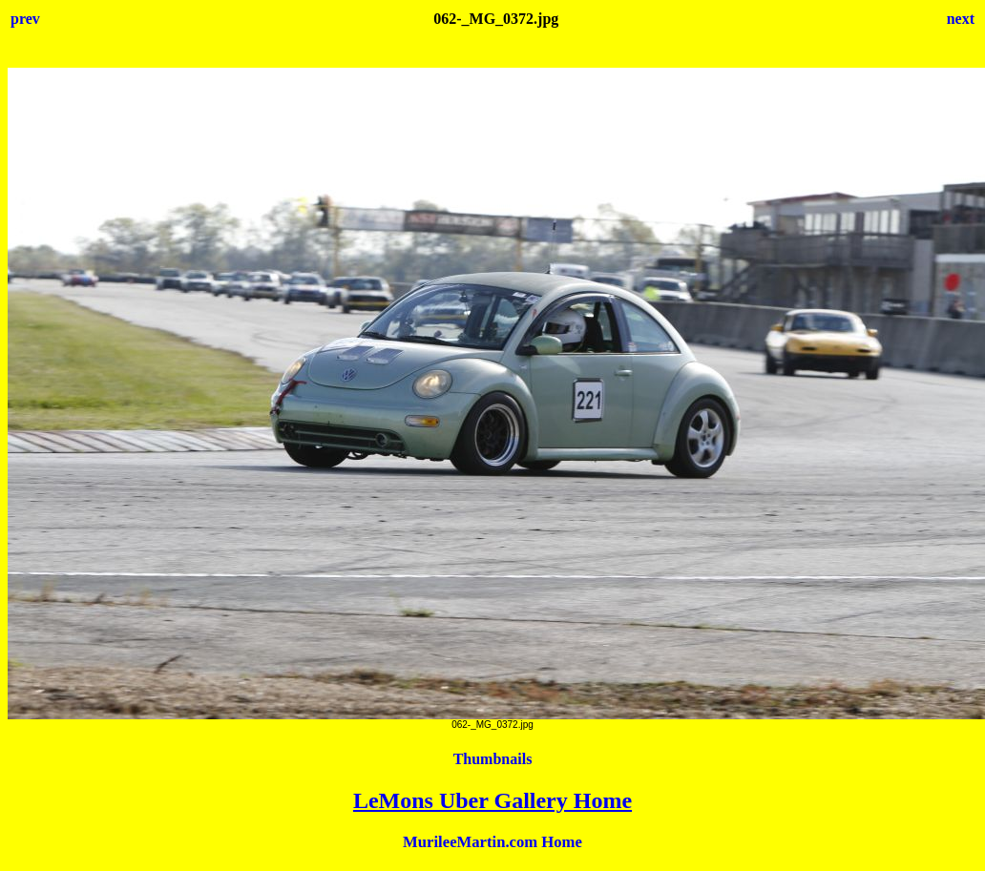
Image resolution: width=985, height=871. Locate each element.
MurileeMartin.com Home (492, 842)
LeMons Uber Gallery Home (492, 800)
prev (25, 18)
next (961, 18)
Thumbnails (493, 759)
